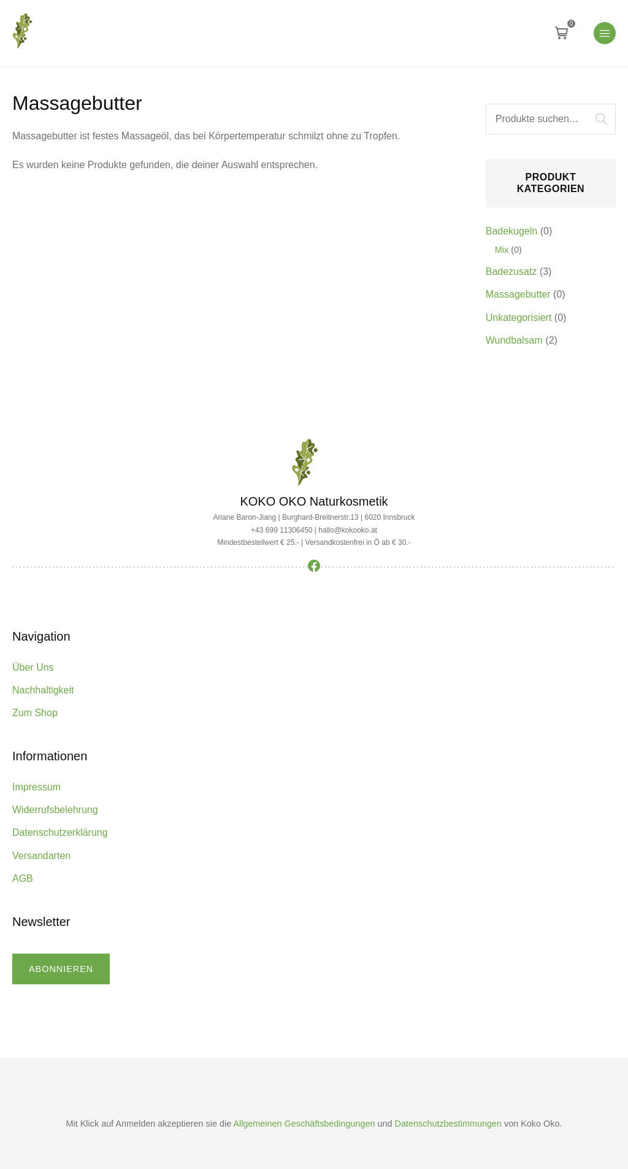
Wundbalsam (514, 340)
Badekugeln (512, 231)
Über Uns (33, 667)
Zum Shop (35, 713)
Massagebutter (518, 294)
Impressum (36, 787)
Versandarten (41, 856)
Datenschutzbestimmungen (448, 1123)
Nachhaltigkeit (43, 690)
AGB (22, 878)
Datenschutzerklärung (60, 832)
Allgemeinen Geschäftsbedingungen (304, 1123)
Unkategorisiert (519, 317)
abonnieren (61, 969)
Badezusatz (511, 271)
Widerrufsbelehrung (55, 809)
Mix (501, 250)
